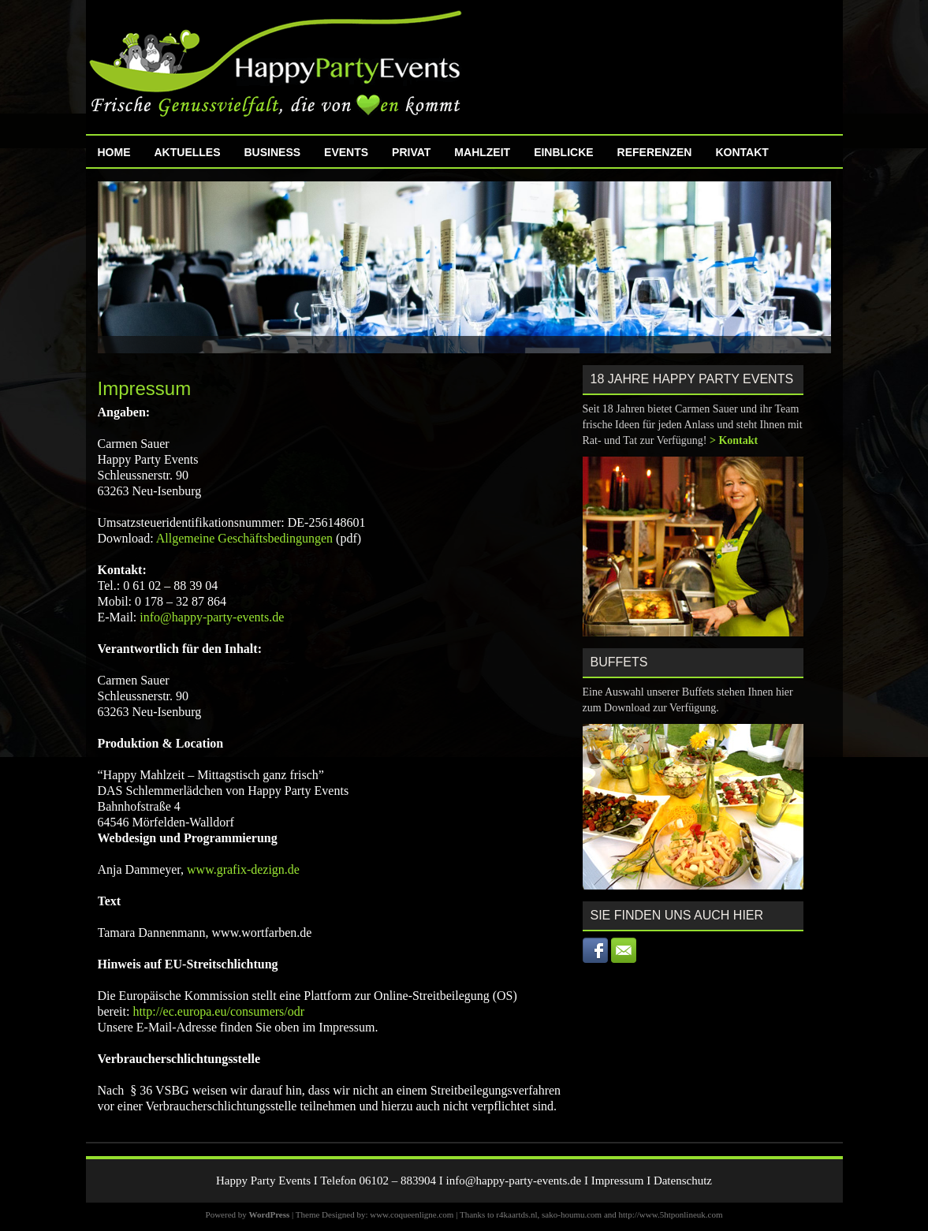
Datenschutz (683, 1180)
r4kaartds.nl (516, 1214)
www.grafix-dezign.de (243, 869)
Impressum (617, 1180)
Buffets (619, 662)
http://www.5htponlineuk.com (671, 1214)
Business (272, 152)
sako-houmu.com (572, 1214)
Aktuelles (188, 152)
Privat (411, 152)
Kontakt (741, 152)
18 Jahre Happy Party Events (692, 379)
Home (114, 152)
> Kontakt (734, 440)
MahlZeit (482, 152)
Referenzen (654, 152)
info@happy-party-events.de (212, 617)
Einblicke (563, 152)
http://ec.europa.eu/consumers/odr (218, 1011)
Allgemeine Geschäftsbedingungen (244, 538)
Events (346, 152)
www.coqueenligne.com (411, 1214)
